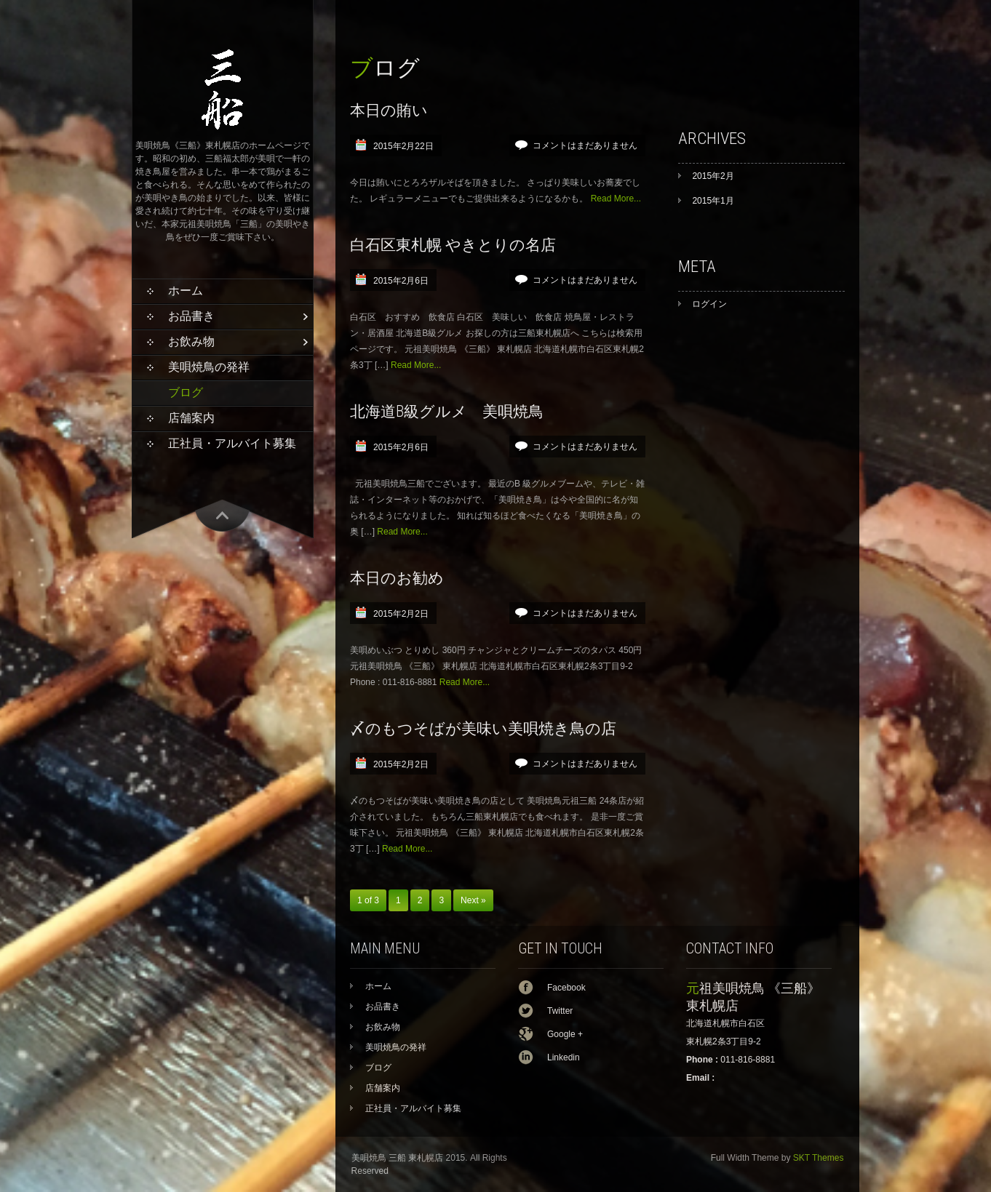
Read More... (616, 198)
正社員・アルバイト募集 (232, 443)
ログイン (709, 304)
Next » (473, 900)
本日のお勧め (397, 578)
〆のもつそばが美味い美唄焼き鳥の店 (483, 728)
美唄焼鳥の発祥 (209, 367)
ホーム (185, 290)
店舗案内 (191, 418)
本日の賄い (389, 110)
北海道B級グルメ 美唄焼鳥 (447, 411)
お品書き (191, 316)
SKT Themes (818, 1158)
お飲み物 (191, 341)
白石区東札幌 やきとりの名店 (453, 245)
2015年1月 (712, 201)
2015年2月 (712, 176)
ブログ (185, 392)
